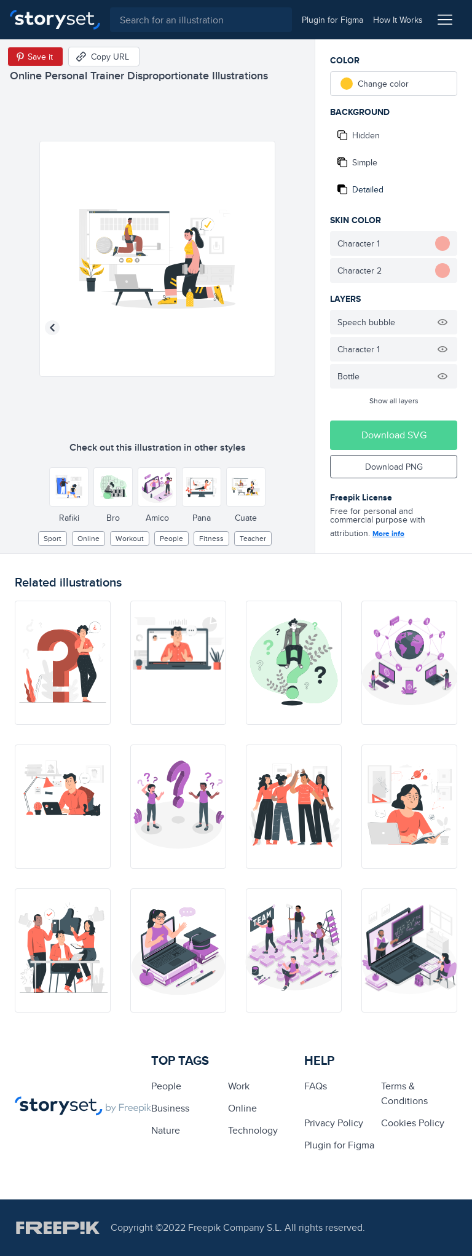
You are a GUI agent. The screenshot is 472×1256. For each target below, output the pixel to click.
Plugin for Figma (339, 1145)
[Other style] (68, 487)
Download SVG (394, 435)
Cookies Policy (412, 1123)
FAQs (315, 1086)
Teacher (253, 538)
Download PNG (394, 466)
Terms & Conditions (404, 1093)
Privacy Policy (333, 1123)
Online (88, 538)
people (171, 538)
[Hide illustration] (442, 322)
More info (388, 534)
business (170, 1108)
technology (253, 1130)
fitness (211, 538)
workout (130, 538)
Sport (52, 538)
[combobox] (201, 19)
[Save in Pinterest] (35, 56)
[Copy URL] (104, 56)
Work (239, 1086)
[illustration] (63, 663)
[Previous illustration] (52, 327)
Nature (165, 1130)
